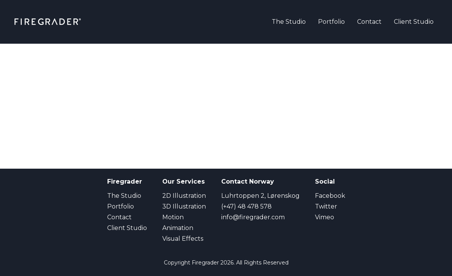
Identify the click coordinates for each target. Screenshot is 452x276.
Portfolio (331, 21)
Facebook (330, 195)
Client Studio (414, 21)
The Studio (289, 21)
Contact (369, 21)
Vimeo (324, 217)
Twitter (326, 206)
